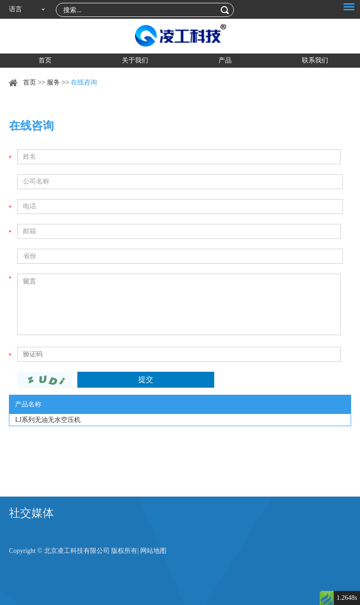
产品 (225, 60)
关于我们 (135, 60)
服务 (53, 82)
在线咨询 (84, 82)
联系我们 (315, 60)
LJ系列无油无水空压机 (48, 419)
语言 (15, 9)
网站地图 (153, 550)
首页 (45, 60)
